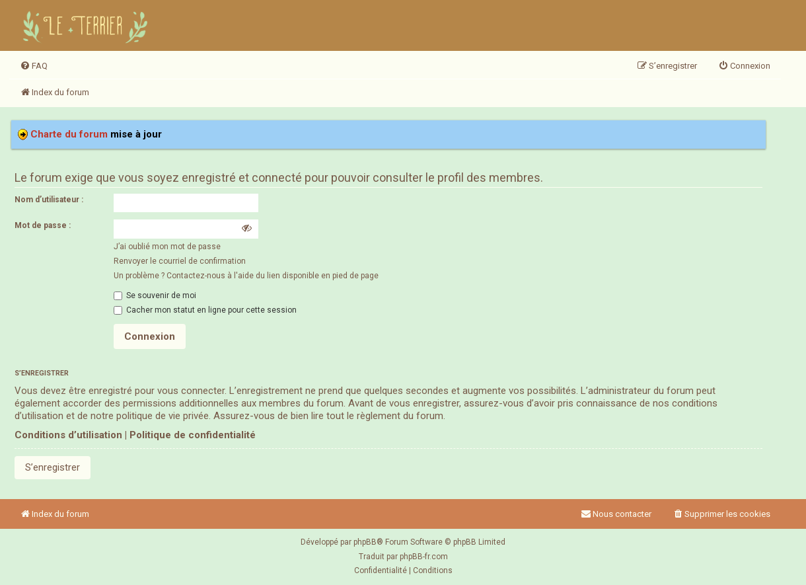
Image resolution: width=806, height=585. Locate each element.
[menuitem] (33, 66)
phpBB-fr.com (424, 556)
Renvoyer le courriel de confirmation (180, 261)
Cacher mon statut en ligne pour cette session (205, 310)
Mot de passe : (43, 225)
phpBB (365, 542)
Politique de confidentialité (192, 435)
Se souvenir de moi (155, 295)
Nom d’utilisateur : (49, 199)
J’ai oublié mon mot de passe (167, 246)
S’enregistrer (52, 467)
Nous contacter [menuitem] (616, 514)
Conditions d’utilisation (68, 435)
